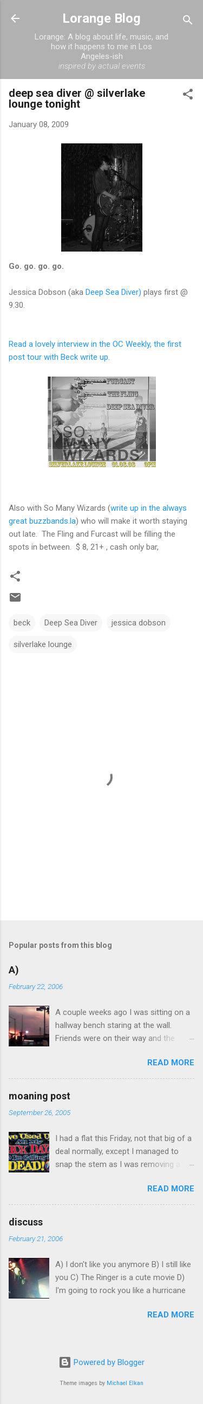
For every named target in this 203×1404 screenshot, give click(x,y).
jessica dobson (139, 623)
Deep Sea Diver (70, 623)
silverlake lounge (43, 644)
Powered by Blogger (101, 1362)
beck (22, 623)
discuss (26, 1222)
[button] (187, 96)
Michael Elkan (125, 1383)
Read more (170, 1062)
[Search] (187, 21)
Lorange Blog (101, 18)
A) (14, 969)
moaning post (39, 1096)
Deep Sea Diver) (113, 292)
